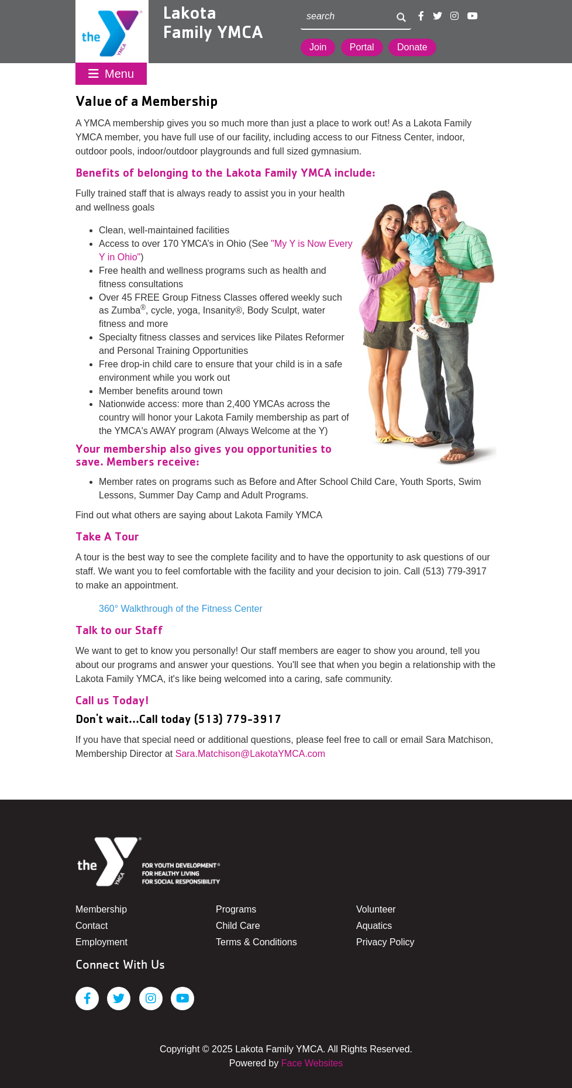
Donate (412, 47)
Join (317, 47)
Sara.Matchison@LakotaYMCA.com (250, 754)
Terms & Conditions (256, 942)
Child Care (238, 926)
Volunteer (376, 909)
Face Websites (312, 1063)
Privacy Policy (385, 942)
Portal (362, 47)
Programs (236, 909)
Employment (101, 942)
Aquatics (374, 926)
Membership (101, 909)
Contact (91, 926)
